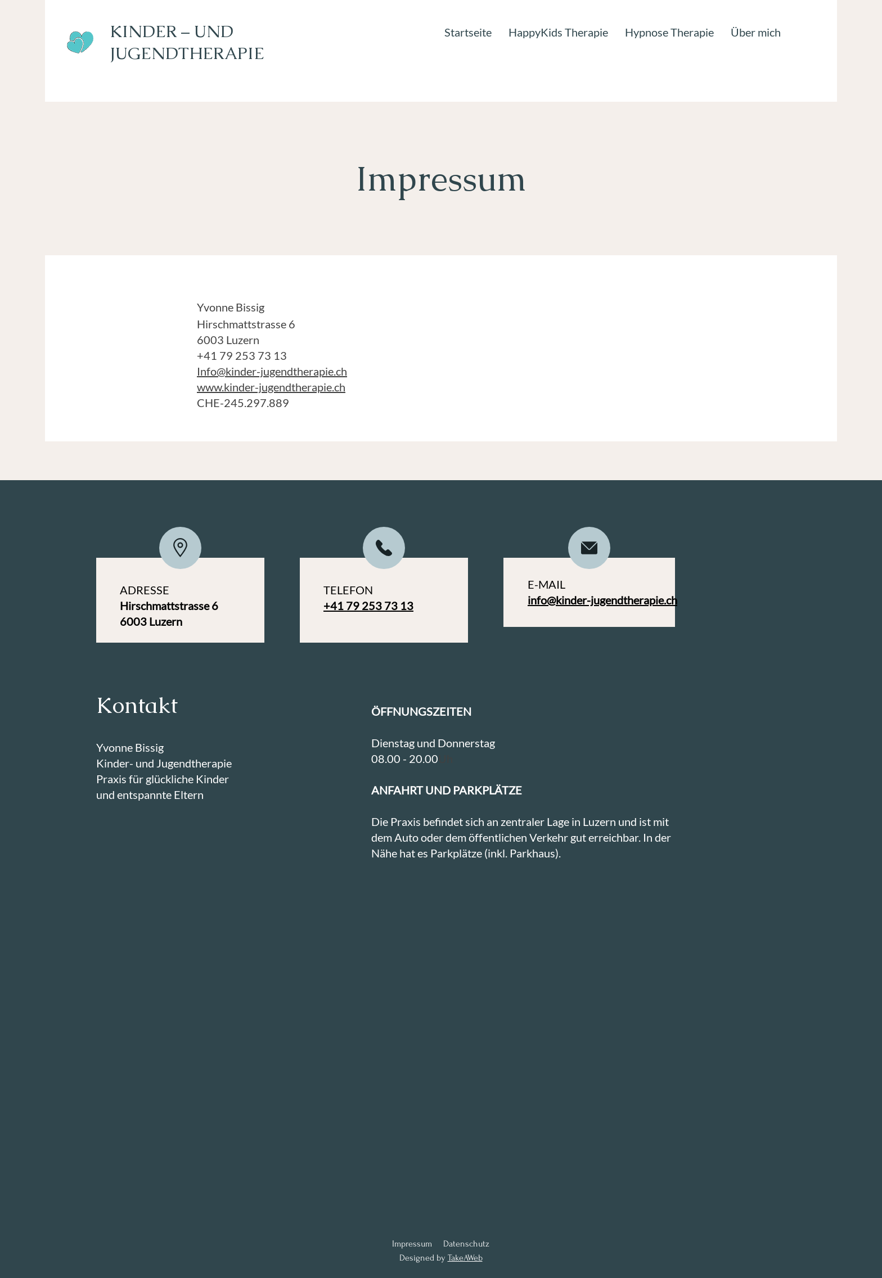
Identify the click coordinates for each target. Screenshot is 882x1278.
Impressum (412, 1244)
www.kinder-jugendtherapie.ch (271, 387)
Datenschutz (466, 1244)
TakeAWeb (465, 1258)
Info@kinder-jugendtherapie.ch (272, 371)
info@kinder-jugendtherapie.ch (602, 600)
